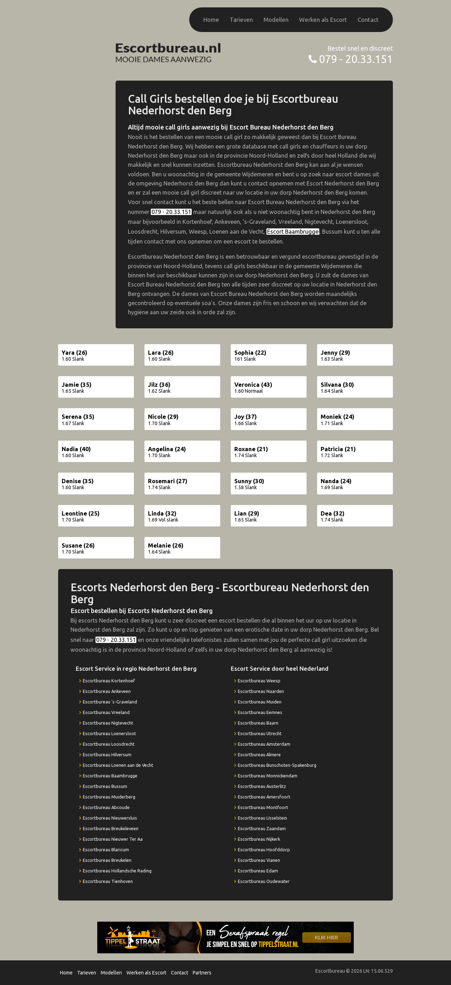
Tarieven (241, 19)
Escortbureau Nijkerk (259, 838)
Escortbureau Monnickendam (267, 775)
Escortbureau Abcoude (106, 807)
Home (211, 19)
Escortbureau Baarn (258, 722)
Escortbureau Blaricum (106, 849)
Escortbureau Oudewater (264, 881)
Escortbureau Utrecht (260, 733)
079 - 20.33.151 (356, 59)
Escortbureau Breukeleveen (110, 828)
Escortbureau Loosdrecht (109, 743)
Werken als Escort (323, 19)
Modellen (276, 19)
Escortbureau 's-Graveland (110, 701)
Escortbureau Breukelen (107, 860)
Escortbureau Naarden (261, 691)
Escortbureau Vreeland (106, 712)
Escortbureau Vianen (259, 860)
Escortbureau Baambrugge (110, 775)
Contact (368, 19)
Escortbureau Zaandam (262, 828)
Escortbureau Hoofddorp (264, 849)
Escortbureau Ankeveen (107, 691)
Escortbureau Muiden (260, 701)
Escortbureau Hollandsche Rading (117, 870)
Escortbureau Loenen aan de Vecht (118, 765)
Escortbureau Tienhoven (108, 881)
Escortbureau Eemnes (260, 712)
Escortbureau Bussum (105, 786)
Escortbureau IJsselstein (262, 817)
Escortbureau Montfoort (263, 807)
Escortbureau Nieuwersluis (110, 817)
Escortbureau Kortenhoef (109, 680)
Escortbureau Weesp (259, 680)
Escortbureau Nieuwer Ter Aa (113, 838)
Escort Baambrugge (293, 231)
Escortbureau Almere (259, 754)
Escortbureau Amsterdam (264, 743)
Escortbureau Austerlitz (262, 786)
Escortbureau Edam (258, 870)
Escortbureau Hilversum (107, 754)
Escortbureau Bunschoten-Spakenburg (277, 765)
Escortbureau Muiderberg (109, 796)
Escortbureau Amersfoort (264, 796)
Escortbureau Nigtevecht (108, 722)
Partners (202, 972)
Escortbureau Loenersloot (109, 733)
